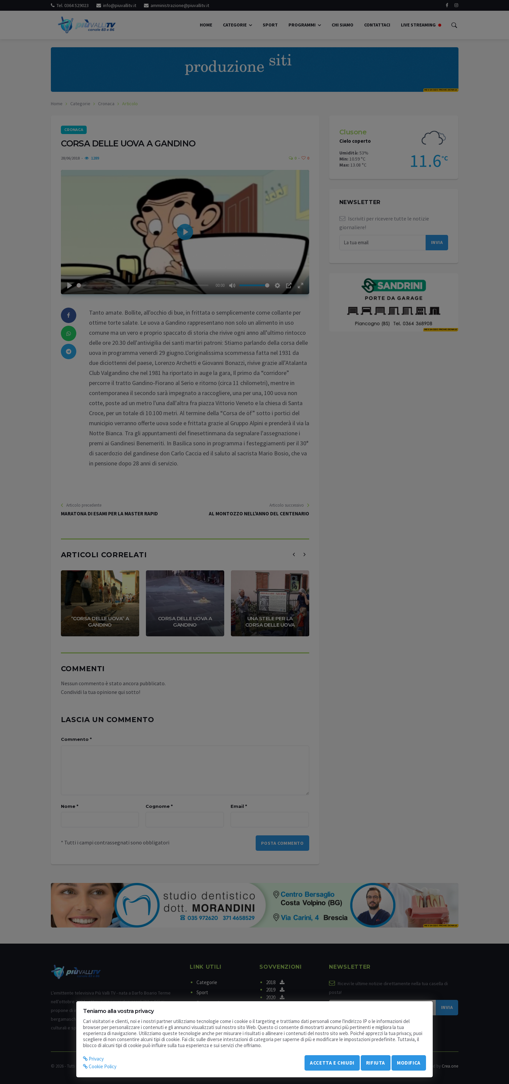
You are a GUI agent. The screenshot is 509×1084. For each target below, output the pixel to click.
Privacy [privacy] (93, 1059)
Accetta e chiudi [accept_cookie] (332, 1063)
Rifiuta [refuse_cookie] (375, 1063)
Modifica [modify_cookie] (409, 1063)
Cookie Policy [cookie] (99, 1066)
